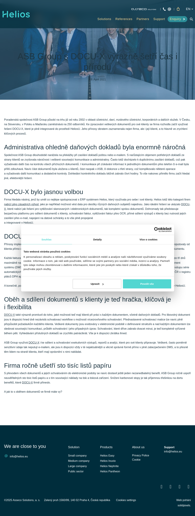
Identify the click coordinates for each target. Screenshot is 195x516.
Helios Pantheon (110, 471)
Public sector (76, 471)
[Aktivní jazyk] (189, 9)
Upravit (97, 283)
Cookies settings (126, 500)
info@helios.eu (19, 456)
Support (169, 447)
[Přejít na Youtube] (179, 486)
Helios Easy (107, 455)
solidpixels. (184, 505)
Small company (77, 455)
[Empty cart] (178, 9)
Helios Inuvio (108, 460)
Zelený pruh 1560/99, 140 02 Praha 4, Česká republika (77, 500)
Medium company (78, 460)
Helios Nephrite (109, 466)
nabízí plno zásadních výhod (21, 215)
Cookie (136, 460)
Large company (77, 466)
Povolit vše (147, 283)
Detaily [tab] (97, 239)
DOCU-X (9, 327)
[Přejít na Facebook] (161, 486)
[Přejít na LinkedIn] (170, 486)
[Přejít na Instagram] (188, 486)
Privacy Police (140, 456)
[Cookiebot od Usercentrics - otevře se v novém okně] (157, 229)
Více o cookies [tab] (149, 239)
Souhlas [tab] (46, 239)
